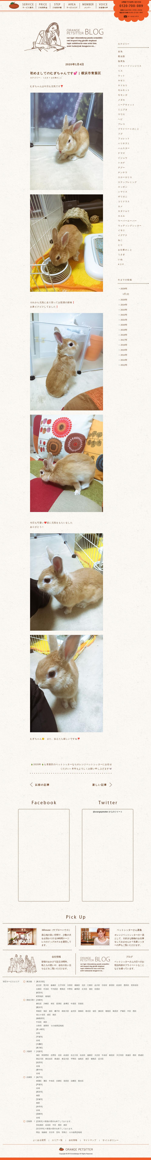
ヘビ (120, 119)
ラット (121, 76)
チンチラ (122, 172)
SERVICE (28, 6)
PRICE (43, 6)
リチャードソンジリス (130, 66)
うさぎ (45, 78)
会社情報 (73, 1140)
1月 (125, 294)
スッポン (122, 187)
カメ (120, 206)
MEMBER (88, 6)
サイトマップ (89, 1140)
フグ (120, 134)
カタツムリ (124, 211)
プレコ (121, 124)
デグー (121, 167)
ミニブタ (122, 109)
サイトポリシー (108, 1140)
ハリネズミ (124, 143)
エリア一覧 (58, 1140)
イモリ (121, 230)
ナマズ (121, 153)
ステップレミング (127, 182)
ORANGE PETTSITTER (14, 6)
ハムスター (124, 148)
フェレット (124, 138)
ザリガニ (122, 196)
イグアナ (122, 235)
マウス (121, 114)
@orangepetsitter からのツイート (108, 811)
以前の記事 (42, 785)
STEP (57, 6)
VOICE (103, 6)
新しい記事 (100, 785)
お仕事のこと (56, 78)
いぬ (120, 259)
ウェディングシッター (130, 226)
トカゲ (121, 163)
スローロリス (125, 177)
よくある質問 (41, 1140)
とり (120, 245)
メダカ (121, 100)
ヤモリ (121, 80)
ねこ (120, 240)
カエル (121, 216)
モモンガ (122, 95)
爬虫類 (121, 56)
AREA (72, 6)
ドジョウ (122, 158)
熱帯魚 (121, 61)
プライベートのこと (128, 129)
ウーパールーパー (127, 221)
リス (120, 71)
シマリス (122, 192)
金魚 (120, 51)
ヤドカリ (122, 85)
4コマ (121, 264)
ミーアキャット (126, 105)
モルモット (124, 90)
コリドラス (124, 201)
